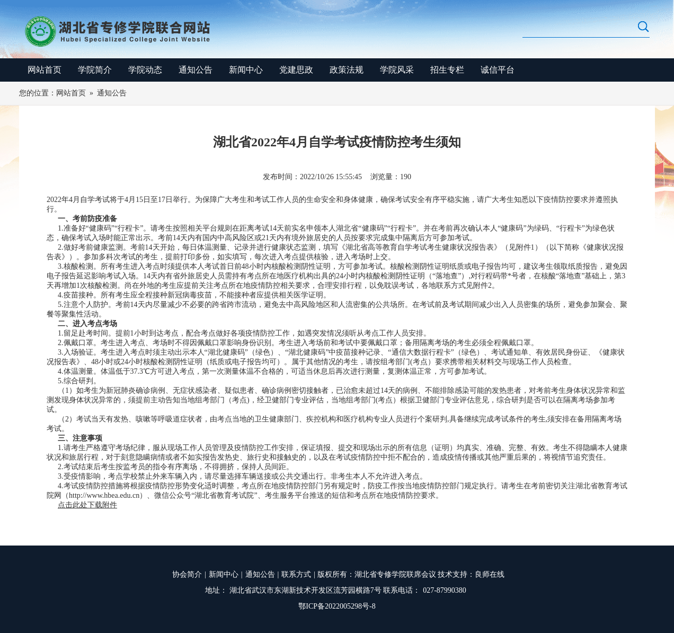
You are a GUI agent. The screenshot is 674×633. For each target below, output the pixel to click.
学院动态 (145, 69)
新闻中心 (246, 69)
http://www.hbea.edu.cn (104, 495)
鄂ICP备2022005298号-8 (336, 606)
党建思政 (296, 69)
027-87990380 (444, 590)
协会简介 (187, 574)
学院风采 (397, 69)
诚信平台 (498, 69)
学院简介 (95, 69)
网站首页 (44, 69)
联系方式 (296, 574)
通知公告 (195, 69)
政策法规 (346, 69)
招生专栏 (447, 69)
